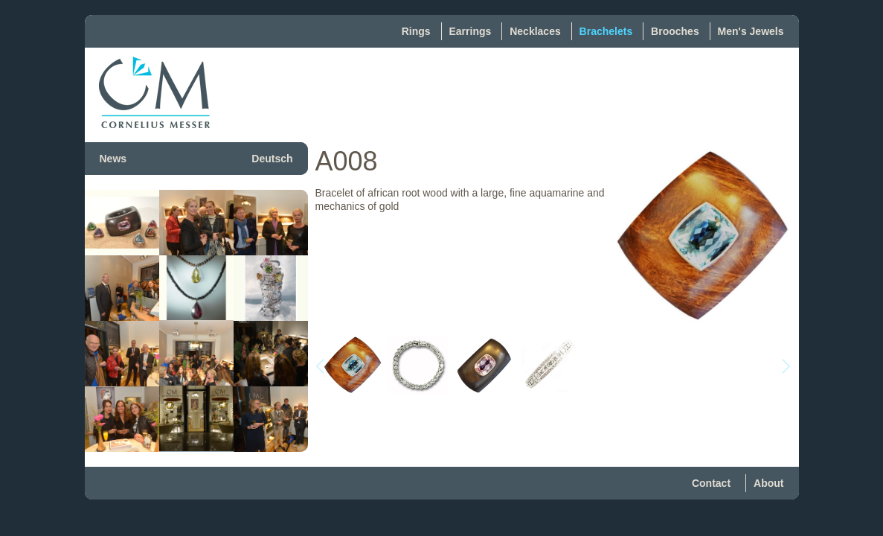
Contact (711, 483)
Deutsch (271, 159)
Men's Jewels (751, 31)
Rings (416, 31)
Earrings (470, 31)
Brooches (675, 31)
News (113, 159)
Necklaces (535, 31)
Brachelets (606, 31)
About (768, 483)
